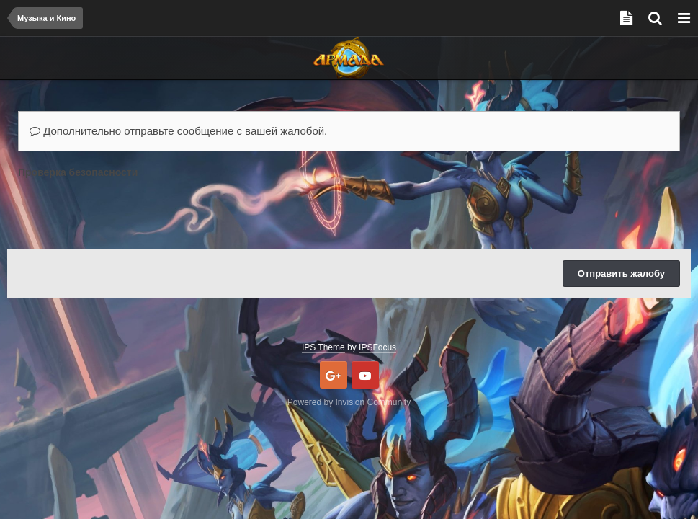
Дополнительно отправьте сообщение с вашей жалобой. (178, 131)
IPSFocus (377, 347)
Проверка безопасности (78, 172)
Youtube (365, 375)
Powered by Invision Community (349, 402)
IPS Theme (323, 347)
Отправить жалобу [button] (621, 273)
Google (333, 375)
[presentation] (127, 210)
